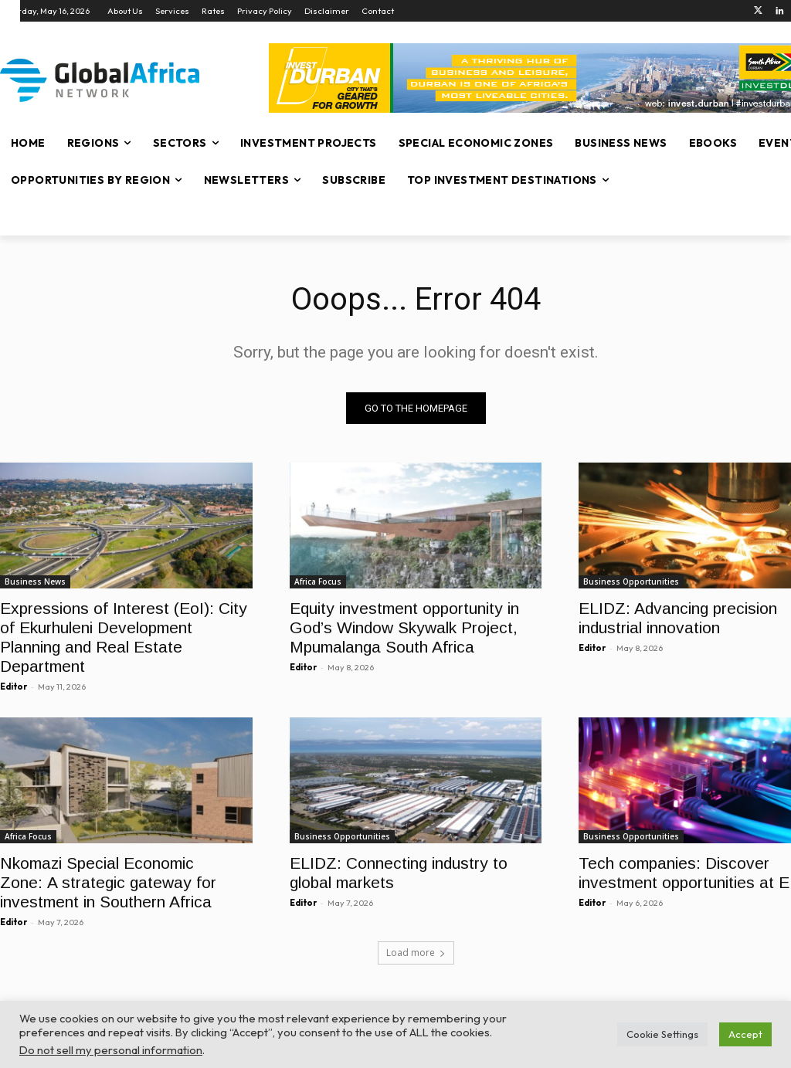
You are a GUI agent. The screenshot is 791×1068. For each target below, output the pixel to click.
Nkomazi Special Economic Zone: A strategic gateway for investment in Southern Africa (108, 883)
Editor (13, 686)
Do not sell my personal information (110, 1050)
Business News (35, 581)
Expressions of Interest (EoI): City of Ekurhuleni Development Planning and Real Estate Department (123, 637)
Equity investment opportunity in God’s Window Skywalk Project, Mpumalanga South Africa (404, 627)
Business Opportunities (631, 581)
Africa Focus (317, 581)
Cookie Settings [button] (662, 1034)
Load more (416, 952)
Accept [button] (745, 1034)
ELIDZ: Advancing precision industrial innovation (678, 617)
